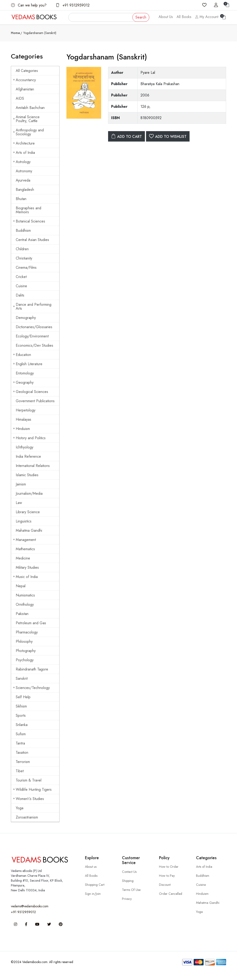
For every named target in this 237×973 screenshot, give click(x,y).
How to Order (168, 866)
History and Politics (29, 438)
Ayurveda (23, 180)
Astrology (22, 161)
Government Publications (35, 401)
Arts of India (24, 152)
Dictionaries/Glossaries (34, 327)
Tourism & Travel (28, 780)
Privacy (127, 898)
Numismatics (25, 595)
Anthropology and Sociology (28, 132)
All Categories (27, 70)
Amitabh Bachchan (30, 107)
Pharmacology (27, 632)
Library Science (28, 512)
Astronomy (24, 171)
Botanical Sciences (29, 221)
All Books (184, 16)
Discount (165, 884)
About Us (166, 16)
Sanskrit (22, 678)
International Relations (33, 465)
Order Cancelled (170, 893)
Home (15, 33)
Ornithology (25, 604)
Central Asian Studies (32, 239)
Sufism (21, 734)
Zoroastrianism (27, 817)
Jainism (21, 484)
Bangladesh (25, 189)
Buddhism (23, 230)
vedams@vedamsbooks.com (29, 906)
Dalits (20, 295)
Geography (23, 382)
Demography (26, 317)
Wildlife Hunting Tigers (32, 789)
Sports (21, 715)
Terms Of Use (131, 889)
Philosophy (24, 641)
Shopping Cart (94, 884)
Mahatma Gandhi (29, 530)
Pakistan (22, 613)
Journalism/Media (29, 493)
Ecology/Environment (32, 336)
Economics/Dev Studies (34, 345)
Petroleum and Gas (31, 623)
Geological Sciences (30, 391)
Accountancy (24, 80)
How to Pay (167, 875)
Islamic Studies (27, 475)
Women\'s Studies (28, 798)
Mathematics (25, 549)
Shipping (128, 880)
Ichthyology (24, 447)
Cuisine (21, 286)
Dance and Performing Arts (32, 306)
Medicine (23, 558)
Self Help (23, 697)
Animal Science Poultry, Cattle (26, 119)
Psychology (25, 660)
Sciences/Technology (31, 687)
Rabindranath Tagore (32, 669)
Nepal (20, 586)
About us (91, 866)
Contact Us (129, 871)
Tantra (20, 743)
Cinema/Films (26, 267)
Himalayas (23, 419)
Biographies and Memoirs (28, 210)
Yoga (19, 808)
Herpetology (25, 410)
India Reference (28, 456)
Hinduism (21, 428)
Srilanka (22, 724)
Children (22, 249)
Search (140, 17)
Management (24, 539)
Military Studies (27, 567)
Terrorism (23, 761)
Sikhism (21, 706)
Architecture (24, 143)
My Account (206, 16)
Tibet (20, 771)
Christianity (24, 258)
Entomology (25, 373)
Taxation (22, 752)
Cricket (21, 276)
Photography (26, 650)
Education (22, 354)
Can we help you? (29, 5)
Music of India (25, 576)
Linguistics (23, 521)
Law (19, 502)
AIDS (20, 98)
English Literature (27, 364)
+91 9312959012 (73, 5)
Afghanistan (25, 89)
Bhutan (21, 198)
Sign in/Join (93, 893)
